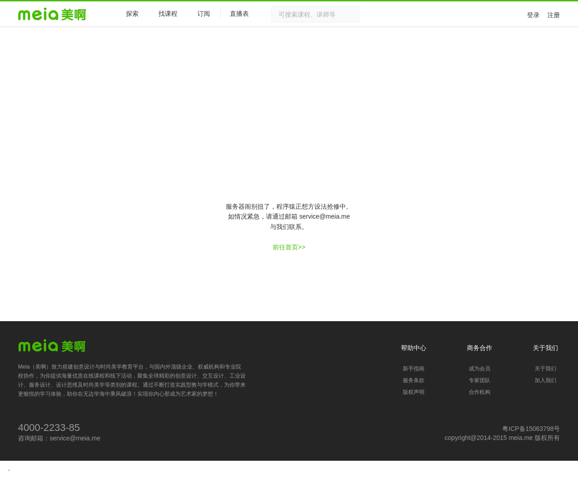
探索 (128, 13)
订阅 (203, 13)
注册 (553, 15)
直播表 (244, 14)
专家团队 (479, 380)
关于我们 (545, 368)
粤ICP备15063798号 (531, 428)
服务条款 (413, 380)
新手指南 (413, 368)
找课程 (167, 13)
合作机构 (479, 392)
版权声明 (413, 392)
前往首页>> (289, 247)
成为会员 (479, 368)
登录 (533, 15)
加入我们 (545, 380)
